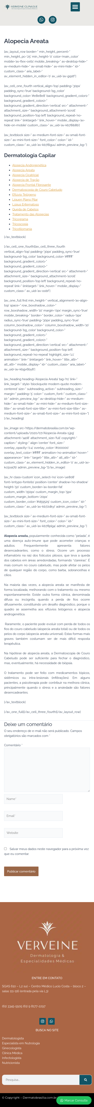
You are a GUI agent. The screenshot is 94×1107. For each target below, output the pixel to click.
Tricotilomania (22, 229)
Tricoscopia (20, 224)
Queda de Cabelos (25, 209)
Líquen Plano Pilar (25, 199)
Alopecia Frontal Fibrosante (31, 185)
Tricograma (20, 219)
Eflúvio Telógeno (24, 194)
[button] (75, 6)
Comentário (13, 745)
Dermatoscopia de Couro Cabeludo (37, 189)
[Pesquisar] (85, 1080)
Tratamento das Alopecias (30, 214)
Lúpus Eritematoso (25, 204)
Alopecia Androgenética (29, 165)
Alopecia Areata (23, 170)
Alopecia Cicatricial (25, 175)
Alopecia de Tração (25, 180)
